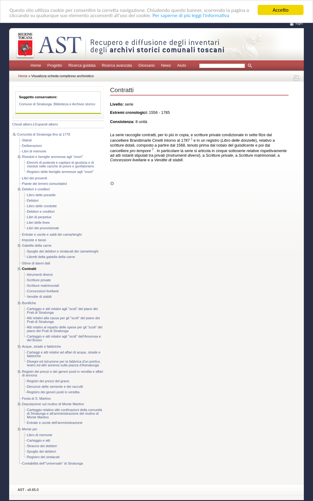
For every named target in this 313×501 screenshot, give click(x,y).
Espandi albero (46, 124)
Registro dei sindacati (43, 457)
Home (36, 65)
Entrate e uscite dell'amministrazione (55, 422)
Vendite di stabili (39, 296)
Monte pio (29, 429)
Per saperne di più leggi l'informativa (191, 15)
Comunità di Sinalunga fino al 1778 (43, 134)
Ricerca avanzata (117, 65)
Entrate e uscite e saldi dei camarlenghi (52, 234)
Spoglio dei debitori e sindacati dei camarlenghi (62, 251)
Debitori (33, 200)
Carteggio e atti (38, 440)
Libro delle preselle (41, 195)
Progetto (54, 65)
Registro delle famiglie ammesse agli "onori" (60, 172)
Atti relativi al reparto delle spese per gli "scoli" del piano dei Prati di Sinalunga (64, 329)
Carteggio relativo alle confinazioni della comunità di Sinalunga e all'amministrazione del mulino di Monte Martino (64, 413)
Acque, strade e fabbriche (41, 346)
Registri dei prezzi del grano (48, 381)
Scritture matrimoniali (43, 285)
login (299, 23)
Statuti (27, 140)
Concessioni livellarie (43, 291)
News (166, 65)
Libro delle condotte (42, 206)
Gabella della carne (36, 245)
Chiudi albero (22, 124)
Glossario (146, 65)
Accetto (281, 10)
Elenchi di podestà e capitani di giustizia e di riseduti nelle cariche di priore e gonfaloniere (60, 164)
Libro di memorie (39, 435)
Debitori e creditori (36, 189)
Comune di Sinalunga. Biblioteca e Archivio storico (57, 104)
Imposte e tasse (34, 240)
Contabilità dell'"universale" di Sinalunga (52, 463)
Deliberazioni (32, 146)
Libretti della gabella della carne (51, 257)
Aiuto (181, 65)
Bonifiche (29, 303)
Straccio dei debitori (42, 446)
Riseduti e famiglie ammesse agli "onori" (52, 157)
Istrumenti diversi (40, 274)
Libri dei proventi (34, 178)
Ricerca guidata (82, 65)
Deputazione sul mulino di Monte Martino (53, 404)
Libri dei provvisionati (43, 228)
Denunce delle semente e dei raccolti (55, 386)
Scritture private (39, 280)
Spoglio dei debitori (41, 451)
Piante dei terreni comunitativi (44, 183)
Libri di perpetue (39, 217)
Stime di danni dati (36, 263)
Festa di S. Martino (36, 398)
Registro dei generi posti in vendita (53, 392)
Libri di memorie (34, 151)
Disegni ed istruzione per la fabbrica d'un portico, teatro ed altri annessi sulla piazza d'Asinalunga (64, 363)
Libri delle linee (38, 222)
